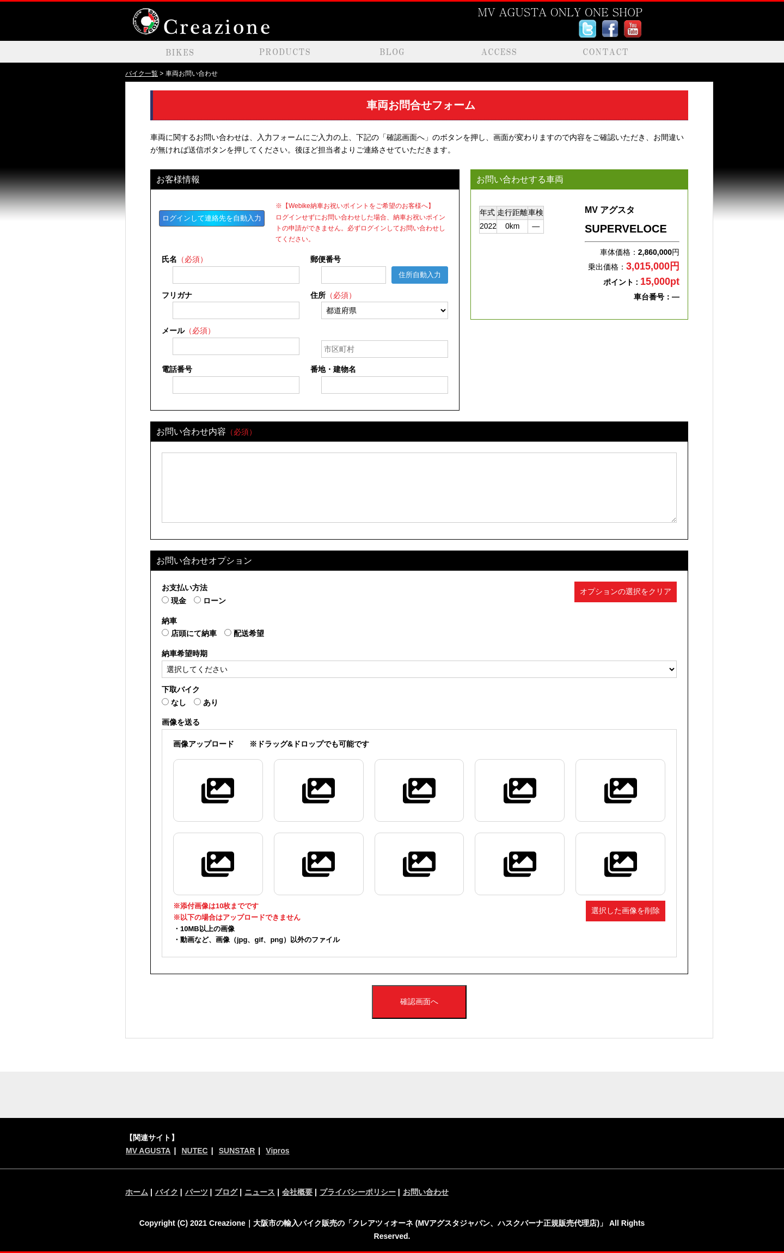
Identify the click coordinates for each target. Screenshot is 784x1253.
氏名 (184, 259)
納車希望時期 (184, 653)
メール (188, 330)
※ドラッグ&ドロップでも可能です (271, 743)
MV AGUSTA (148, 1150)
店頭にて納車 (189, 633)
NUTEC (194, 1150)
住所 (333, 295)
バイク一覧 (141, 73)
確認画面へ (419, 1001)
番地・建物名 (333, 369)
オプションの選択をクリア (625, 591)
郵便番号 (325, 259)
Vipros (277, 1150)
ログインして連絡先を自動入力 (211, 218)
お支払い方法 (184, 587)
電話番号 (177, 369)
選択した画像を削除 (625, 910)
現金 (174, 600)
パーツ (196, 1192)
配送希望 (244, 633)
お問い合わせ (426, 1192)
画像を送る (181, 722)
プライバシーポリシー (358, 1192)
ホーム (136, 1192)
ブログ (226, 1192)
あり (206, 702)
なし (174, 702)
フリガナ (177, 295)
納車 (169, 620)
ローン (210, 600)
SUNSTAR (237, 1150)
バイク (166, 1192)
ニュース (259, 1192)
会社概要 (297, 1192)
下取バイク (181, 689)
